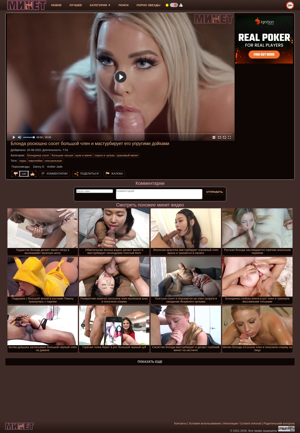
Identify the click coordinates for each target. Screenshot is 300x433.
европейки (35, 160)
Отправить (214, 191)
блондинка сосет (38, 155)
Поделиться (89, 173)
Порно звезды (148, 5)
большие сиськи (62, 155)
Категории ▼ (100, 5)
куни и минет (83, 155)
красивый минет (128, 155)
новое (56, 5)
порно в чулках (105, 155)
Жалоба (117, 173)
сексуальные (53, 160)
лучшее (75, 5)
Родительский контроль (279, 423)
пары (22, 160)
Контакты (180, 423)
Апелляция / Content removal (242, 423)
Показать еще (150, 361)
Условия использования (205, 423)
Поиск (124, 5)
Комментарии (57, 173)
